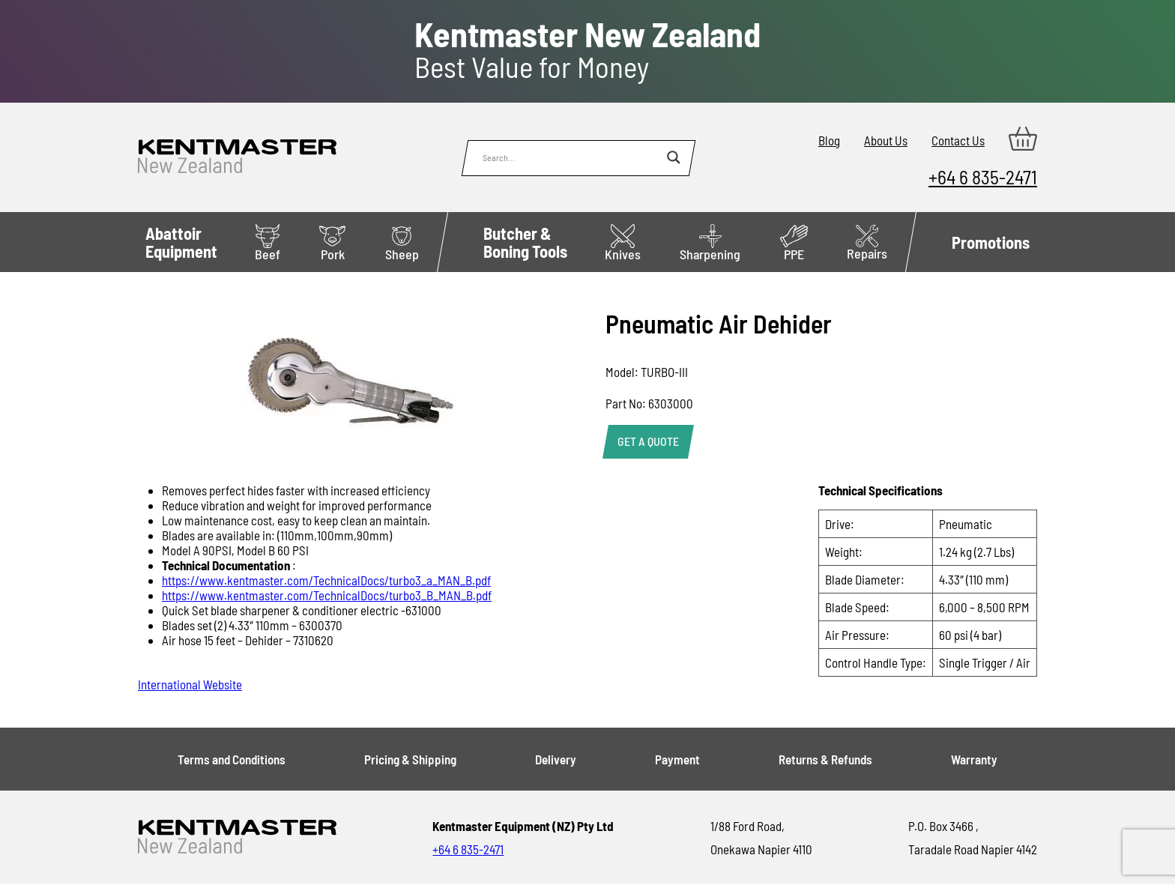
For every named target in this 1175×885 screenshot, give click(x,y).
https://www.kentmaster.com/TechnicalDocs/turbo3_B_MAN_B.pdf (327, 595)
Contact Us (958, 140)
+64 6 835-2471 (982, 176)
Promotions (991, 242)
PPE (794, 243)
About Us (885, 140)
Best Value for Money (587, 50)
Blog (829, 140)
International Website (190, 684)
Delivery (555, 759)
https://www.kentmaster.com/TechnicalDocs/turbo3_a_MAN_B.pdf (326, 580)
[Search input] (571, 157)
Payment (677, 759)
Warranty (974, 759)
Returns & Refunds (825, 759)
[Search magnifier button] (673, 157)
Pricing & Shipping (410, 759)
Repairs (867, 243)
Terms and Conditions (232, 759)
